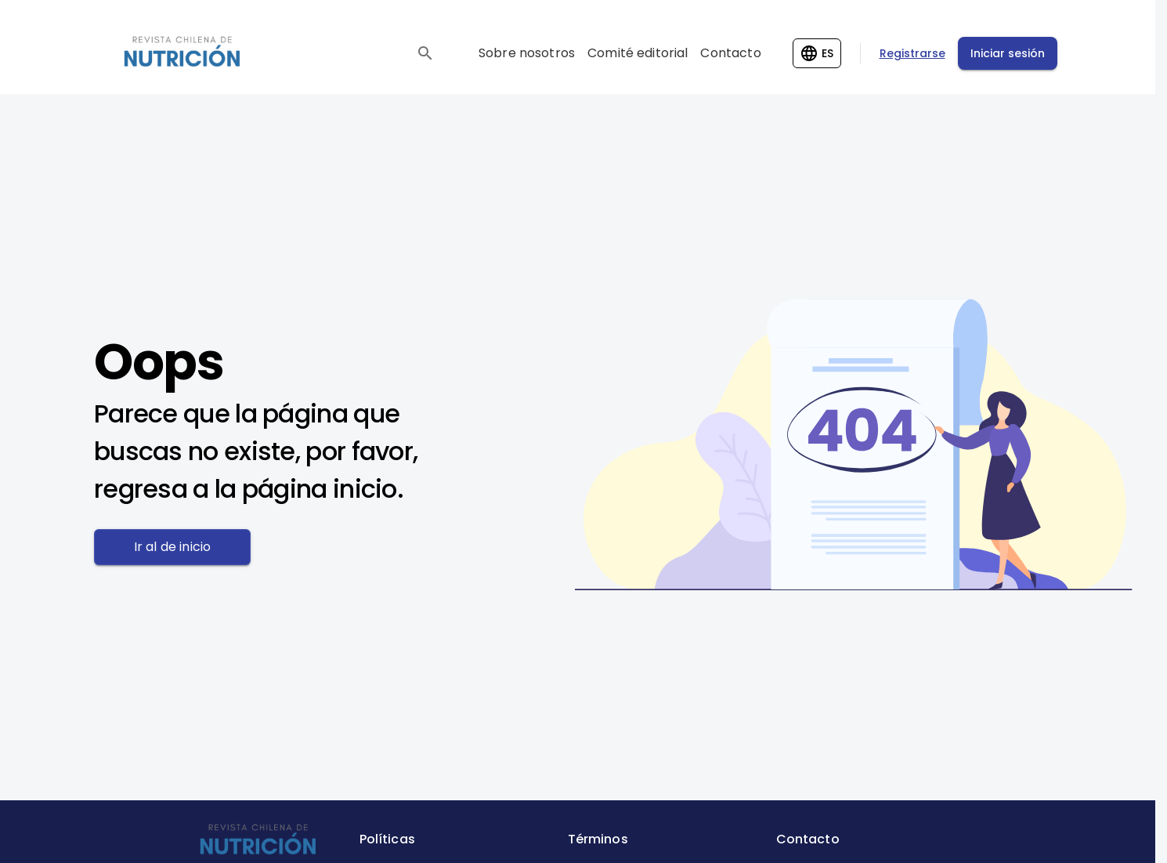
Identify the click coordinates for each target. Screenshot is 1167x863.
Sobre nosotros (527, 53)
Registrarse (912, 53)
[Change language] (817, 53)
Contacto (730, 53)
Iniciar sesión (1007, 53)
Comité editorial (637, 53)
